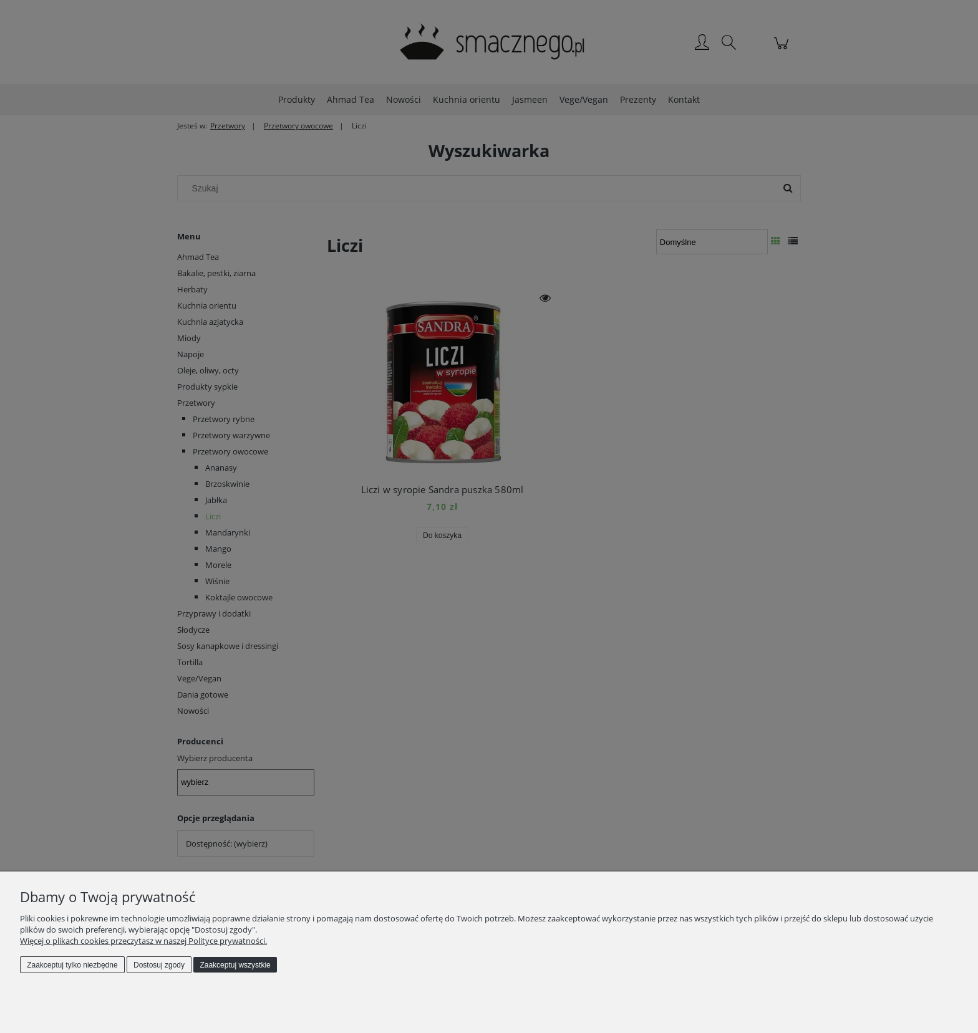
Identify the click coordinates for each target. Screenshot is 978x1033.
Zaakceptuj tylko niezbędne (72, 965)
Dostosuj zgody (159, 965)
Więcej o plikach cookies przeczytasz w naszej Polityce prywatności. (143, 940)
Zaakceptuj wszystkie (235, 965)
